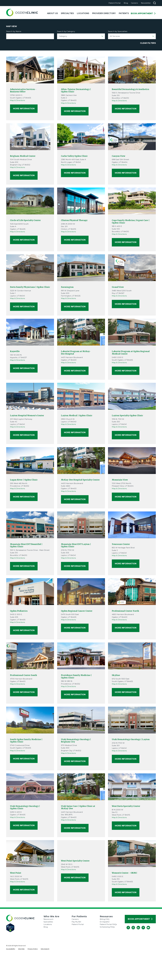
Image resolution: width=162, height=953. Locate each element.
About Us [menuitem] (52, 13)
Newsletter (146, 3)
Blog (126, 3)
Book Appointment (143, 13)
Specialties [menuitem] (67, 13)
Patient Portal (115, 3)
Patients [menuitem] (124, 13)
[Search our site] (154, 3)
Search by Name (13, 31)
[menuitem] (10, 949)
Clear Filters (148, 43)
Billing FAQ (104, 919)
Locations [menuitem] (83, 13)
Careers (134, 3)
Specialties (48, 922)
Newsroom (48, 919)
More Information (24, 108)
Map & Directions (17, 100)
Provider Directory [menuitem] (104, 13)
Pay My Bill (76, 922)
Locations (48, 924)
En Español (104, 922)
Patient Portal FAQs (108, 924)
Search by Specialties (117, 31)
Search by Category (66, 31)
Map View (11, 26)
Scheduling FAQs (107, 927)
